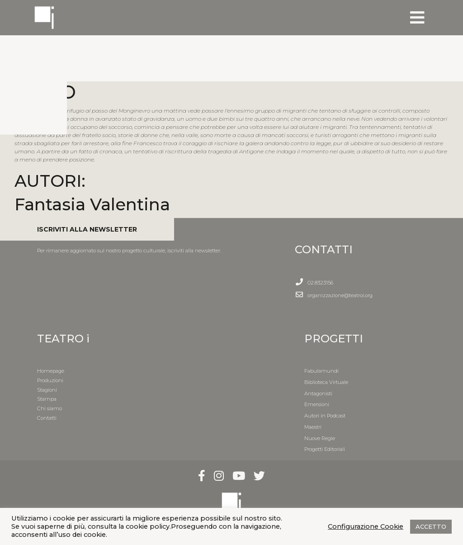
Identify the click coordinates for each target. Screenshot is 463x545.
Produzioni (50, 380)
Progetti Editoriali (324, 449)
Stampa (47, 399)
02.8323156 (320, 283)
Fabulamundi (321, 371)
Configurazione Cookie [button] (365, 526)
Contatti (47, 418)
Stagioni (47, 390)
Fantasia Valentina (92, 204)
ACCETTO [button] (431, 526)
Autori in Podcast (324, 415)
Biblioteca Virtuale (326, 382)
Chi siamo (49, 408)
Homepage (50, 371)
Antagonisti (318, 393)
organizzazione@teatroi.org (340, 295)
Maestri (312, 427)
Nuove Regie (319, 438)
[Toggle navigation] (417, 17)
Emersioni (316, 404)
